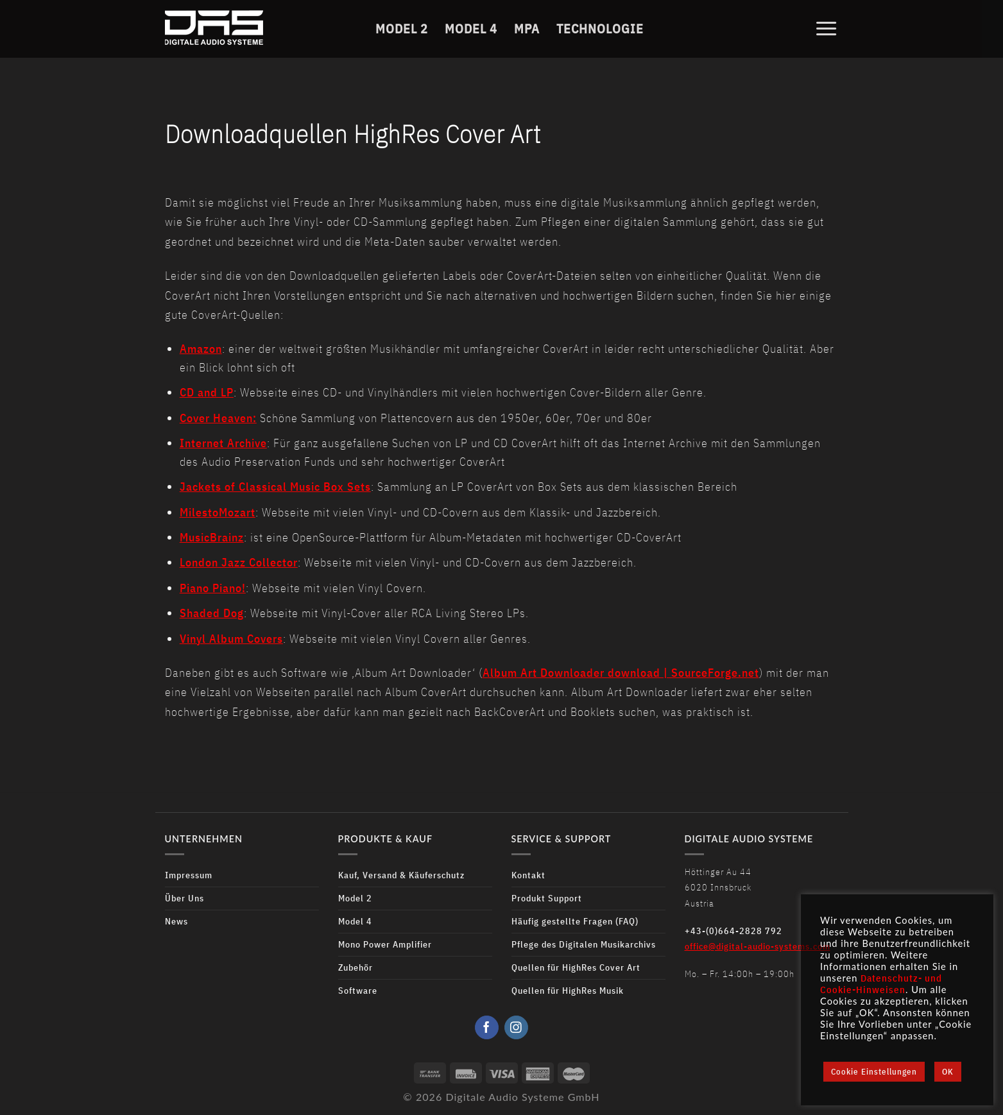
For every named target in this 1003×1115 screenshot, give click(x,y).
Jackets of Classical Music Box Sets (275, 486)
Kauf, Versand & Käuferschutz (401, 875)
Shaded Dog (212, 613)
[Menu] (826, 28)
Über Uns (184, 898)
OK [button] (948, 1071)
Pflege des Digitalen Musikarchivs (583, 944)
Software (357, 990)
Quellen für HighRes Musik (567, 990)
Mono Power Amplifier (385, 944)
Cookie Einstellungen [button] (874, 1071)
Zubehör (355, 967)
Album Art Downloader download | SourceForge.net (621, 672)
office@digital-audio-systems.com (757, 946)
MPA (527, 28)
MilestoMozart (217, 512)
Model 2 (401, 28)
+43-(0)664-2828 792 (733, 930)
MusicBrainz (212, 537)
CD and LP (207, 392)
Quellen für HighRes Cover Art (575, 967)
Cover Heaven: (218, 418)
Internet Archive (223, 443)
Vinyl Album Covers (231, 638)
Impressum (188, 875)
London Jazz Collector (239, 562)
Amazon (201, 348)
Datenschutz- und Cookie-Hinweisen (881, 984)
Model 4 (471, 28)
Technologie (600, 28)
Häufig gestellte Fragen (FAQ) (575, 921)
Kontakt (528, 875)
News (176, 921)
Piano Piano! (213, 588)
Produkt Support (546, 898)
